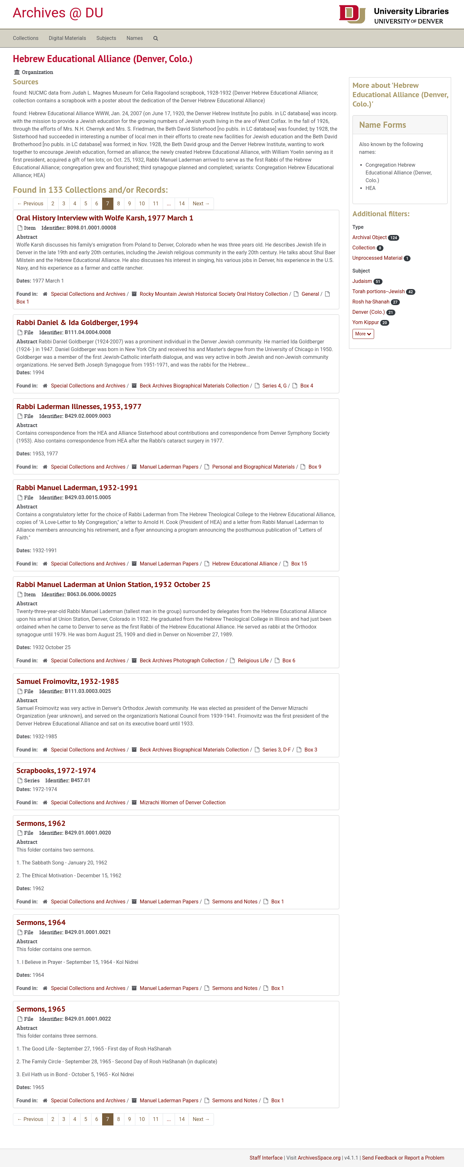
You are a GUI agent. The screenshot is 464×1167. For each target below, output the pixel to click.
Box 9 (314, 467)
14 (182, 204)
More (363, 333)
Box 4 (306, 386)
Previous (30, 204)
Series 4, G (275, 386)
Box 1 (22, 302)
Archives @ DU (58, 13)
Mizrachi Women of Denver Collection (183, 802)
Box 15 (299, 564)
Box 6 (289, 661)
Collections (26, 38)
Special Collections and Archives (88, 294)
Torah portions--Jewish (379, 291)
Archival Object (370, 237)
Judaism (363, 281)
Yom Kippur (366, 322)
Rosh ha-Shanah (372, 302)
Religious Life (253, 661)
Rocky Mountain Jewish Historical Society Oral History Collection (214, 294)
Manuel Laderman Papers (169, 467)
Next (201, 204)
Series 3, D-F (277, 750)
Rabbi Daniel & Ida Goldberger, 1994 (77, 322)
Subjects (106, 38)
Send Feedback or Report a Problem (403, 1158)
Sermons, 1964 (41, 922)
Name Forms (382, 124)
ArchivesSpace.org (319, 1158)
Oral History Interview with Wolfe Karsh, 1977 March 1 (105, 218)
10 (142, 204)
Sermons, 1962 (41, 823)
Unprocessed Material (378, 258)
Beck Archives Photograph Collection (182, 661)
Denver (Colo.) (369, 312)
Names (135, 38)
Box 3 (310, 750)
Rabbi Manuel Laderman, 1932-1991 (77, 487)
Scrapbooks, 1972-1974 (56, 770)
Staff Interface (266, 1158)
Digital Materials (67, 38)
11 (156, 204)
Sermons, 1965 (41, 1009)
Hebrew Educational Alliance (245, 564)
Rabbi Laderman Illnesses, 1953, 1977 (79, 406)
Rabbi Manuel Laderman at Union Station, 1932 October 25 (113, 584)
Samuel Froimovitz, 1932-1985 (67, 681)
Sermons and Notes (235, 902)
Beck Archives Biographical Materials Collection (194, 386)
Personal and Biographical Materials (253, 467)
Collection (365, 248)
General (310, 294)
